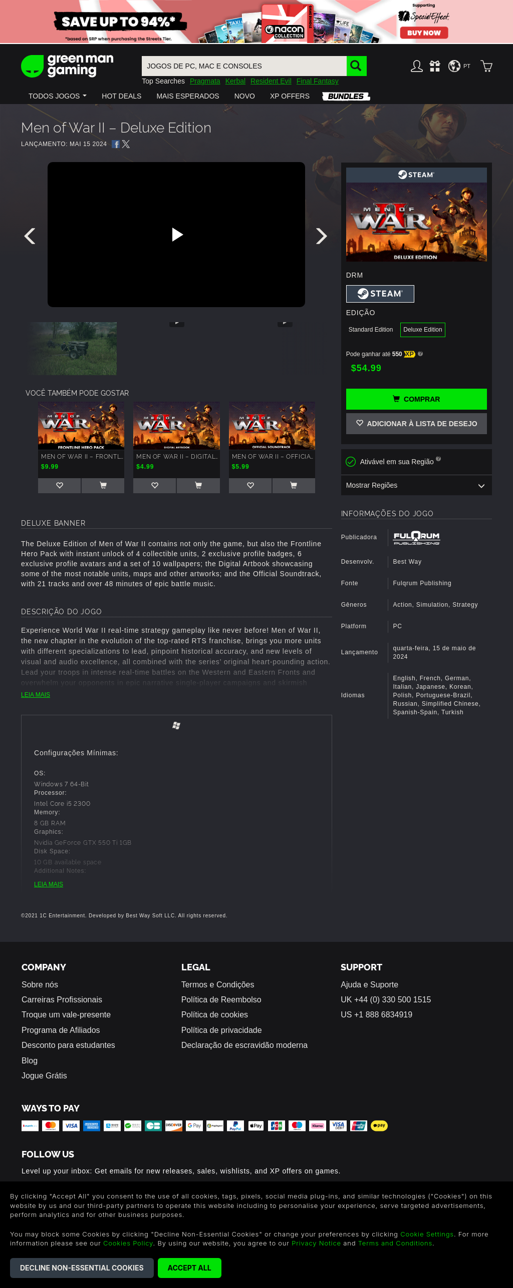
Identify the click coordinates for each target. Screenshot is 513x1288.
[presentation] (31, 238)
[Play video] (176, 235)
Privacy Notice (316, 1243)
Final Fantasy (318, 81)
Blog (30, 1060)
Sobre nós (40, 984)
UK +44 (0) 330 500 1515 (386, 999)
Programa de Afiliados (61, 1030)
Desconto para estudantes (68, 1045)
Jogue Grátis (44, 1075)
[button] (57, 96)
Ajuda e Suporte (369, 984)
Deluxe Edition (422, 329)
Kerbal (235, 81)
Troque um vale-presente (66, 1014)
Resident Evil (271, 81)
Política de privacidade (221, 1030)
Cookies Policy (128, 1243)
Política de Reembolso (221, 999)
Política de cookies (214, 1014)
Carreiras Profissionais (62, 999)
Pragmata (205, 81)
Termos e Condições (217, 984)
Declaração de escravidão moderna (244, 1045)
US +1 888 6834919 (376, 1014)
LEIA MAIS (35, 694)
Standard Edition (371, 329)
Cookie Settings (427, 1234)
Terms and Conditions (395, 1243)
